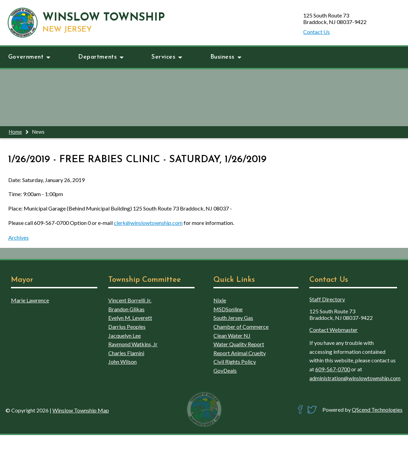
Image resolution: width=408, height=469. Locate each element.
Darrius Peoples (127, 326)
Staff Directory (327, 299)
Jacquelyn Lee (124, 335)
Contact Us (316, 31)
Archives (18, 237)
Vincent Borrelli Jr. (129, 300)
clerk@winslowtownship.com (148, 222)
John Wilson (122, 361)
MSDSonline (228, 309)
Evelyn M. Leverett (130, 317)
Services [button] (166, 57)
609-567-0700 (332, 369)
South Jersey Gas (233, 317)
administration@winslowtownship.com (354, 378)
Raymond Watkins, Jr (133, 344)
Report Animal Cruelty (239, 353)
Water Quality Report (238, 344)
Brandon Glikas (126, 309)
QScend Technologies (377, 409)
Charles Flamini (126, 353)
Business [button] (226, 57)
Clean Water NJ (231, 335)
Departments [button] (101, 57)
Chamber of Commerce (241, 326)
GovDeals (225, 370)
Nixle (219, 300)
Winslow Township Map (80, 410)
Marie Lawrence (30, 300)
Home (15, 132)
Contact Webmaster (333, 329)
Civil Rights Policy (234, 361)
